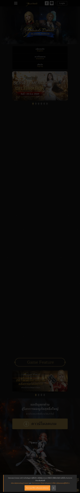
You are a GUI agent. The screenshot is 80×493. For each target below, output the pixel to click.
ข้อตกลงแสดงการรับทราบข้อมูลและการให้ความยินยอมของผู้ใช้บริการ (50, 483)
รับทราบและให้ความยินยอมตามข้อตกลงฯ (37, 488)
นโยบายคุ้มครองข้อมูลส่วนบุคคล (20, 483)
